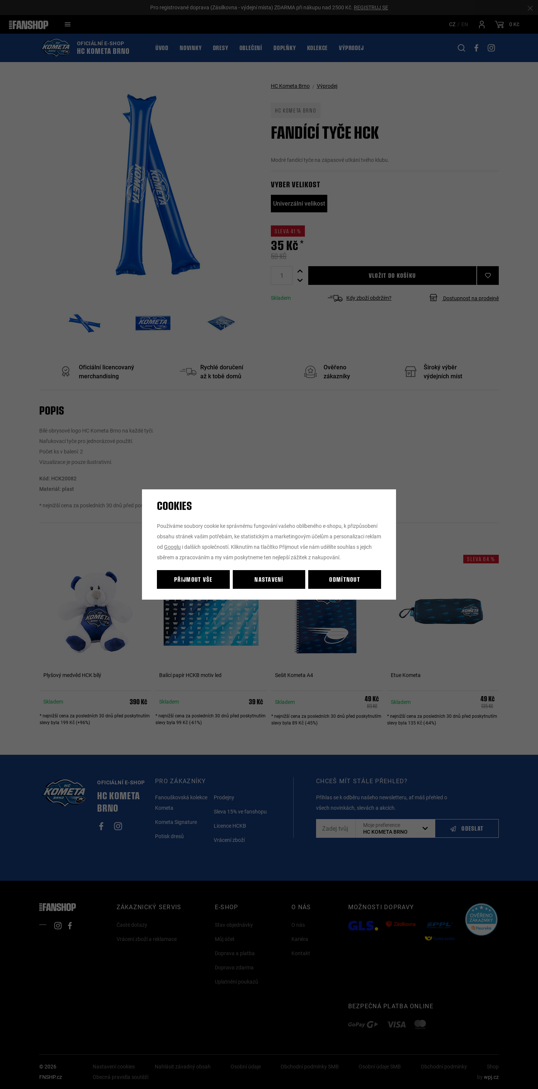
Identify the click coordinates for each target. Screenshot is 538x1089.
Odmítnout (344, 579)
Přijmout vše (193, 579)
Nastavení (269, 579)
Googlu (172, 546)
